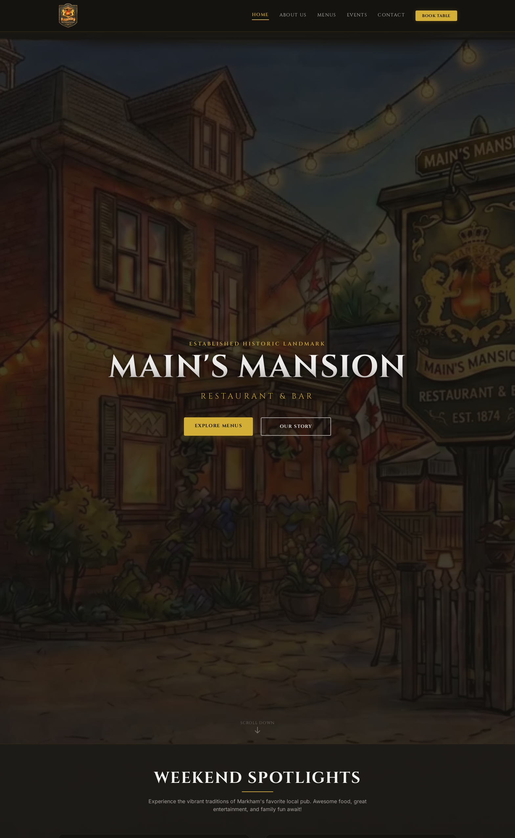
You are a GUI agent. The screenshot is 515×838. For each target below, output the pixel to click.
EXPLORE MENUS (218, 426)
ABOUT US (293, 15)
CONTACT (391, 15)
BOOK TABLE (436, 15)
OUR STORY (296, 426)
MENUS (326, 15)
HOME (260, 14)
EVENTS (357, 15)
